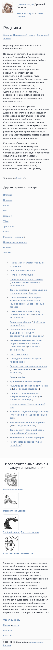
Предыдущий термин (24, 35)
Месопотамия (10, 489)
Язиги (6, 231)
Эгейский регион (11, 532)
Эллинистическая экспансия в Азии (28, 366)
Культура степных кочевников (18, 553)
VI (14, 389)
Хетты (20, 489)
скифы (21, 377)
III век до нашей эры (22, 369)
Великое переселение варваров (27, 437)
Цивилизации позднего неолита (26, 279)
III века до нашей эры (27, 389)
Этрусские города (19, 354)
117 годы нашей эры (24, 425)
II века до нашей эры (21, 399)
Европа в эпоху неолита (22, 270)
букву (19, 178)
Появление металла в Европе (25, 297)
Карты (30, 13)
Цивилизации (25, 4)
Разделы (21, 13)
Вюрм (6, 205)
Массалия (19, 237)
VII (33, 332)
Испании (16, 266)
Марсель (7, 237)
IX (34, 322)
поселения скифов (31, 381)
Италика (7, 195)
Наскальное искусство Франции (27, 262)
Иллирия (7, 200)
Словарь (21, 16)
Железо (7, 252)
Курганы (14, 381)
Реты (5, 210)
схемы (39, 13)
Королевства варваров (22, 441)
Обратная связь (11, 619)
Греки (13, 377)
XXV (31, 314)
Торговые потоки (19, 290)
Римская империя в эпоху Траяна (27, 422)
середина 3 (16, 282)
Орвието (7, 247)
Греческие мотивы (30, 532)
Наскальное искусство (15, 242)
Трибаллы (8, 226)
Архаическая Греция (20, 322)
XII (29, 346)
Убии (5, 221)
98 (12, 425)
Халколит (15, 300)
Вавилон (22, 511)
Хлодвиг (7, 216)
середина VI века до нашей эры (26, 336)
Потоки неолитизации (21, 274)
